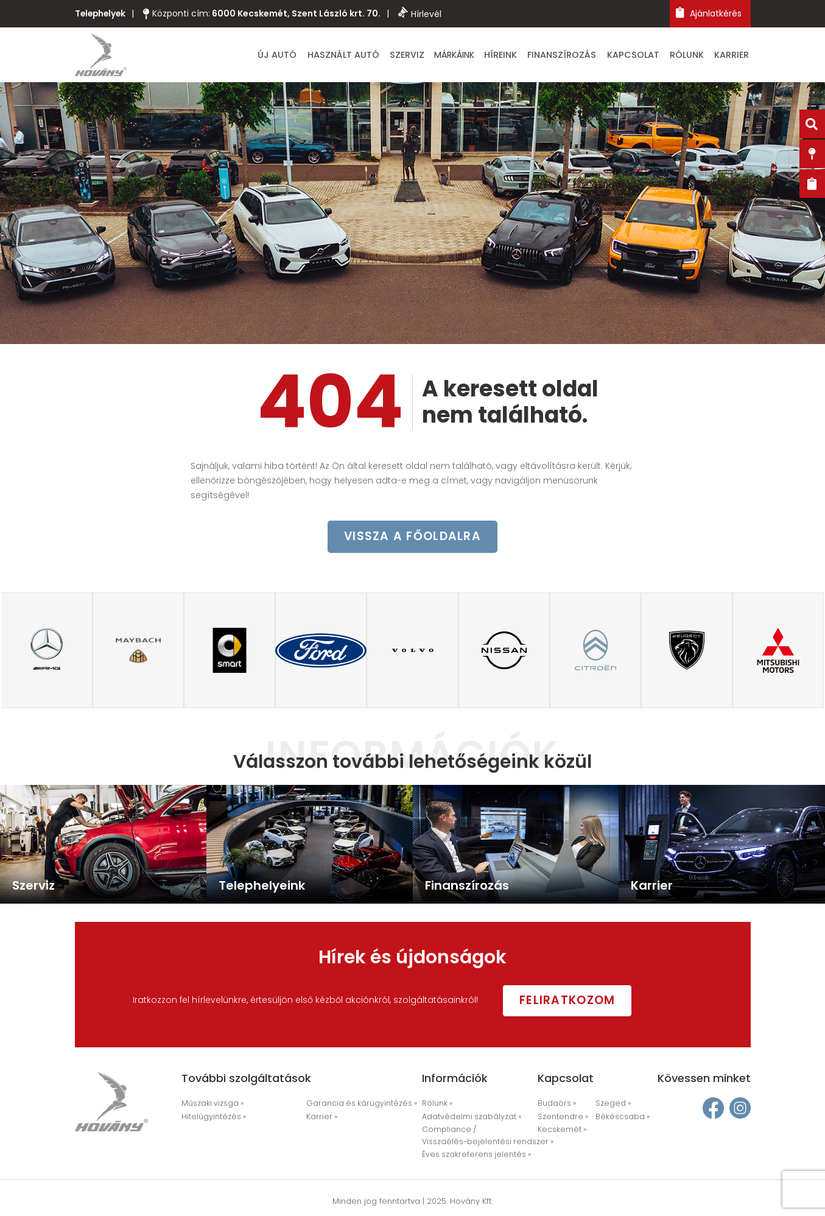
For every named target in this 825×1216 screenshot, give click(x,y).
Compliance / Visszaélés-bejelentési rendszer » (481, 1136)
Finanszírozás (581, 56)
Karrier (735, 56)
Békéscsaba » (620, 1117)
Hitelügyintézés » (211, 1117)
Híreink (526, 56)
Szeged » (611, 1105)
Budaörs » (556, 1105)
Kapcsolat (645, 56)
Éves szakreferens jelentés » (471, 1155)
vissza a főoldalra (413, 539)
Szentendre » (560, 1117)
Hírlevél (422, 13)
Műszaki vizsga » (211, 1105)
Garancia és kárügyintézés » (356, 1105)
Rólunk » (437, 1105)
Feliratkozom (576, 1001)
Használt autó (379, 56)
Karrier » (320, 1117)
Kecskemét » (560, 1130)
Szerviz (437, 56)
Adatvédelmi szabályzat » (468, 1117)
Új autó (319, 56)
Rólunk (695, 56)
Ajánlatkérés (709, 13)
